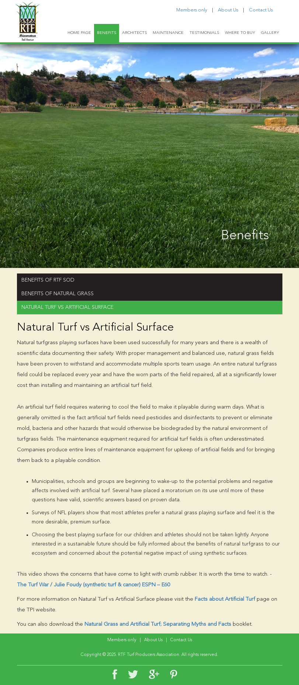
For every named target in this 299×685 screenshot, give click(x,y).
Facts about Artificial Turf (225, 599)
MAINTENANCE (168, 33)
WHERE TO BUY (240, 33)
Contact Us (261, 10)
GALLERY (270, 33)
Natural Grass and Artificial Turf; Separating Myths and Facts (157, 624)
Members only (191, 10)
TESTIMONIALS (204, 33)
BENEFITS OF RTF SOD (47, 280)
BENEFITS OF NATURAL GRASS (57, 293)
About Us (228, 10)
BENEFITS (106, 33)
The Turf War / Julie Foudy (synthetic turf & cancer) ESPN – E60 (93, 585)
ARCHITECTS (134, 33)
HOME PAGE (79, 33)
